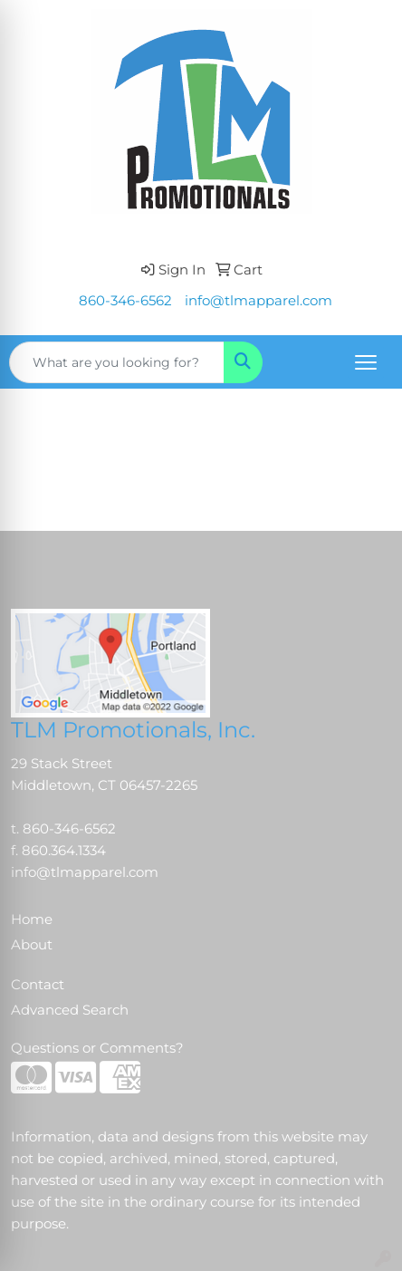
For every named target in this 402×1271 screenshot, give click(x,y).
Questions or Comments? (97, 1048)
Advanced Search (70, 1010)
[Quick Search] (117, 362)
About (32, 945)
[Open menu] (366, 362)
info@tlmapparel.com (258, 301)
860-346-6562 (125, 301)
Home (32, 919)
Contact (37, 985)
